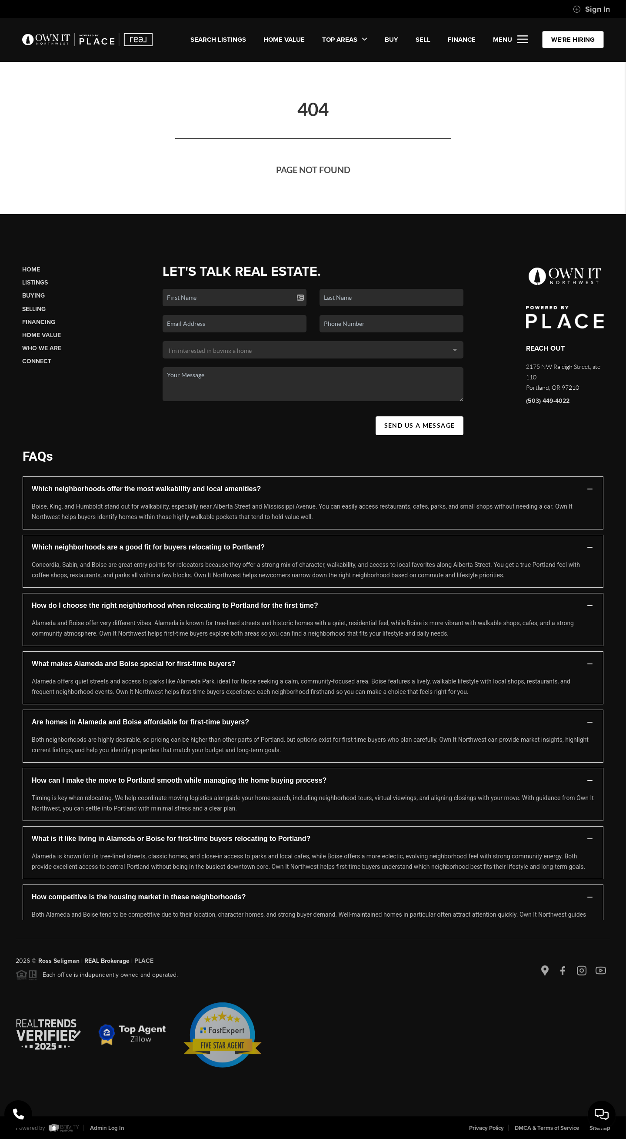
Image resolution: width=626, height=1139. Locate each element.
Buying (33, 295)
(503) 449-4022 (547, 401)
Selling (34, 309)
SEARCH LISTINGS (218, 40)
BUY (391, 40)
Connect (36, 361)
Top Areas (344, 40)
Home (31, 269)
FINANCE (462, 40)
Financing (38, 322)
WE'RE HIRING (573, 40)
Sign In (591, 9)
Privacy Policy (486, 1128)
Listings (35, 282)
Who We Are (41, 348)
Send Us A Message (419, 425)
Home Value (284, 40)
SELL (423, 40)
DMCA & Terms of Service (547, 1128)
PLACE (143, 964)
